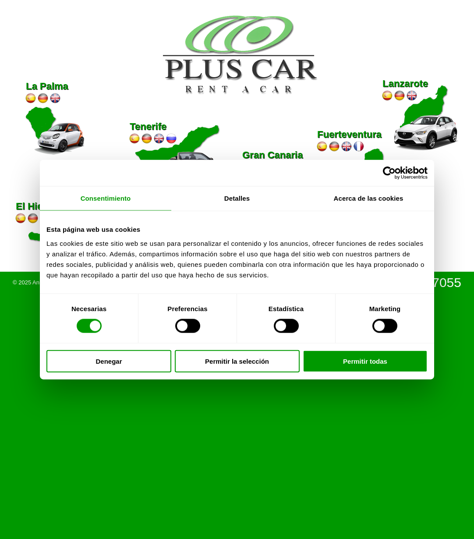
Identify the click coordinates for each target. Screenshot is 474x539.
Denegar (109, 361)
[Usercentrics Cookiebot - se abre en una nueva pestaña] (389, 173)
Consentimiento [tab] (106, 198)
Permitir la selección (237, 361)
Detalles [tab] (237, 198)
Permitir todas (365, 361)
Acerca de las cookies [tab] (368, 198)
